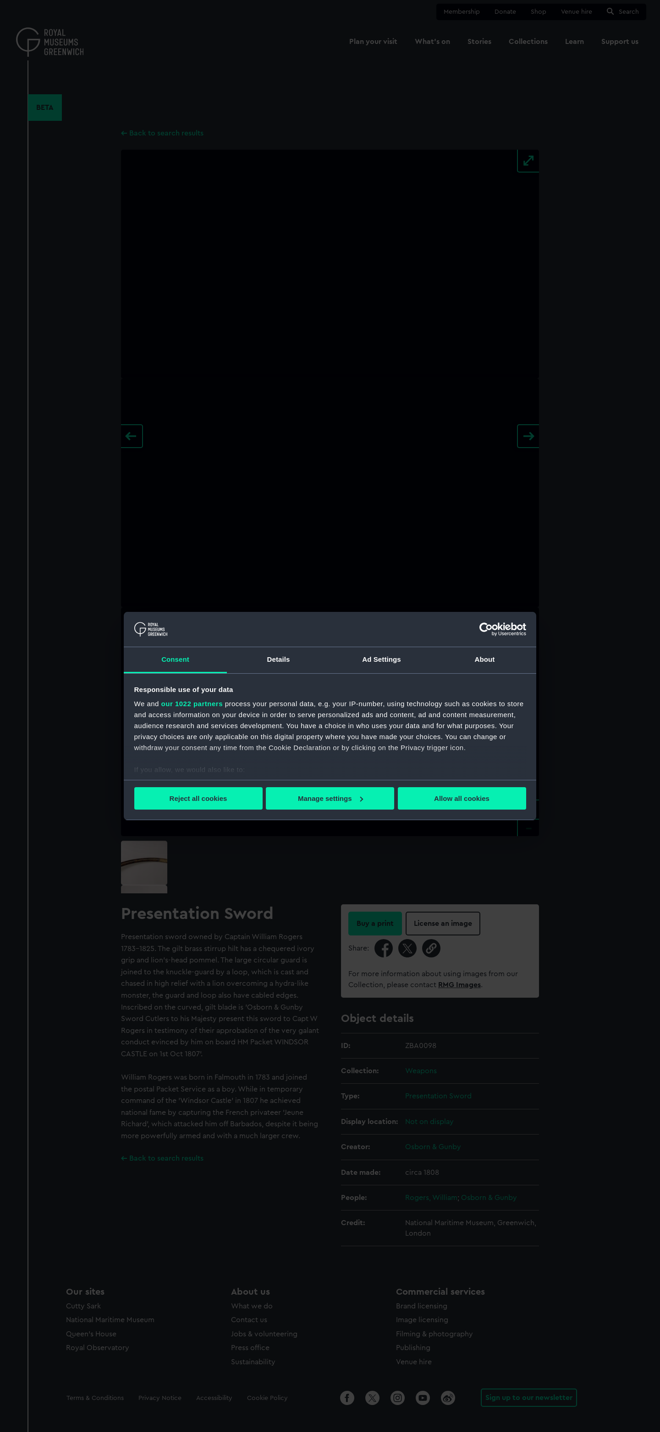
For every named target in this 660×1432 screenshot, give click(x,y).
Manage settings (330, 798)
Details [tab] (278, 659)
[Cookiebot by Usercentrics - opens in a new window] (486, 629)
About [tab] (485, 659)
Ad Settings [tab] (381, 659)
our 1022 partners (192, 704)
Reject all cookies (198, 798)
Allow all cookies (462, 798)
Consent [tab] (175, 659)
